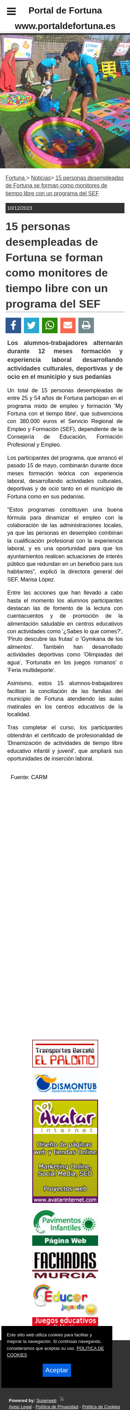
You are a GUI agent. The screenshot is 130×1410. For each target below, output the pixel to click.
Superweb (46, 1400)
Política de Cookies (101, 1406)
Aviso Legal (20, 1406)
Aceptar (56, 1370)
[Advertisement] (55, 987)
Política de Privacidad (57, 1406)
